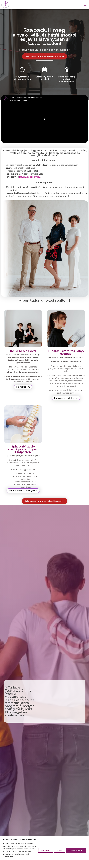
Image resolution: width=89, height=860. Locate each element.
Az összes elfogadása (75, 849)
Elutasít (58, 849)
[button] (85, 5)
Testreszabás (43, 849)
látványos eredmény (30, 177)
